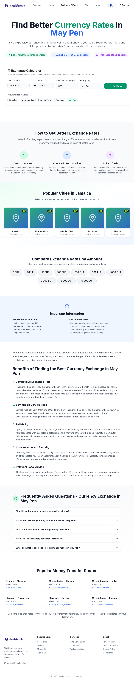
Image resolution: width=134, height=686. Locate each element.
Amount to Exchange (65, 80)
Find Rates (115, 86)
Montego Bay (28, 100)
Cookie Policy (109, 649)
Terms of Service (110, 645)
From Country (13, 80)
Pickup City (85, 80)
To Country (37, 80)
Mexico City (42, 649)
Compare (37, 5)
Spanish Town (44, 100)
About (99, 5)
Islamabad (41, 653)
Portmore (60, 100)
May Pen (73, 100)
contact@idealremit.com (16, 663)
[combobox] (112, 5)
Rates (51, 5)
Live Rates (74, 645)
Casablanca (42, 642)
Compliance (108, 653)
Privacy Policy (109, 642)
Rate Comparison (77, 642)
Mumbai (40, 645)
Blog (87, 5)
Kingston (13, 100)
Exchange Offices (69, 5)
